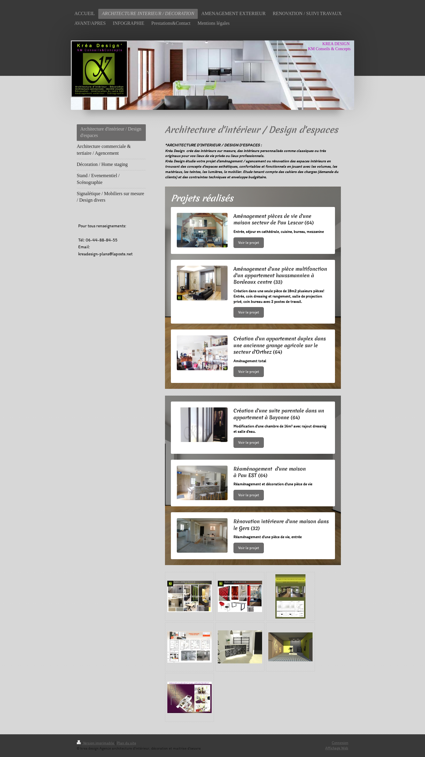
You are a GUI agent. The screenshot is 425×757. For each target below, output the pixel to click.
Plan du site (126, 743)
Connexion (340, 742)
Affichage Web (336, 748)
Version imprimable (96, 743)
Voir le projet (248, 242)
